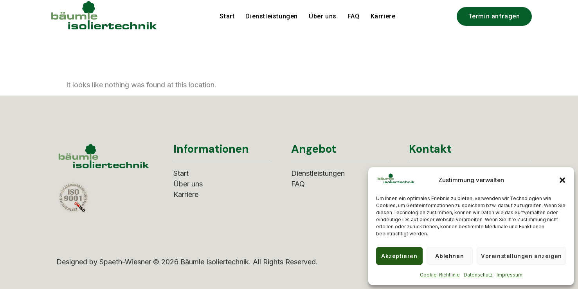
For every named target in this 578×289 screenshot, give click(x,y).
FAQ (354, 16)
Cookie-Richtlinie (440, 275)
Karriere (383, 16)
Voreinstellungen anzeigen (521, 256)
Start (227, 16)
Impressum (509, 275)
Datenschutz (478, 275)
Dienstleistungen (271, 16)
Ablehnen (449, 256)
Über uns (323, 16)
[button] (562, 180)
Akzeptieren (399, 256)
